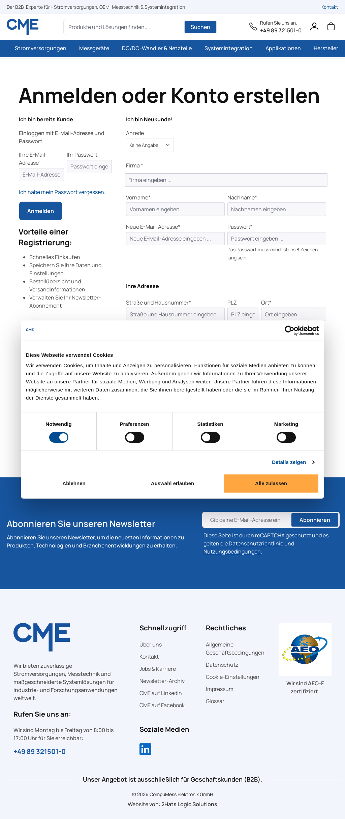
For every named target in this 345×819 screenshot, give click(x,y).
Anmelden (40, 211)
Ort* (266, 302)
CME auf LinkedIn (160, 693)
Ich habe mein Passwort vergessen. (62, 192)
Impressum (219, 689)
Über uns (150, 644)
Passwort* (240, 226)
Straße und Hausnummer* (158, 302)
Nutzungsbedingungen (232, 551)
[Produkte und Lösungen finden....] (125, 27)
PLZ (232, 302)
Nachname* (242, 197)
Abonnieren (315, 520)
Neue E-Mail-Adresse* (153, 226)
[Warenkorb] (330, 28)
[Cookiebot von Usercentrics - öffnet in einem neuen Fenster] (289, 330)
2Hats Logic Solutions (189, 804)
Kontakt (329, 7)
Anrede (135, 133)
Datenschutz (222, 664)
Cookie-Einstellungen (232, 677)
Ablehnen (73, 483)
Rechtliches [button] (226, 627)
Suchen (200, 27)
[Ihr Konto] (314, 28)
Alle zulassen (271, 483)
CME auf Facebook (162, 705)
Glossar (215, 701)
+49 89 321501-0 (281, 30)
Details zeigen (289, 462)
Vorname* (138, 197)
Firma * (134, 165)
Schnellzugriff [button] (162, 627)
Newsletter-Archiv (162, 681)
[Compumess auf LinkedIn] (145, 750)
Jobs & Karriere (157, 668)
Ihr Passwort (82, 154)
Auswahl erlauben (172, 483)
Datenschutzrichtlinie (256, 543)
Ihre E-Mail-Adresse (33, 158)
